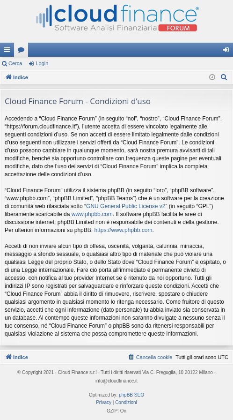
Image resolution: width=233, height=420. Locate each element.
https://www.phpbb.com (123, 230)
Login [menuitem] (228, 51)
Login (42, 63)
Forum (23, 51)
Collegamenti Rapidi (9, 51)
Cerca (15, 63)
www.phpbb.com (92, 214)
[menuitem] (224, 77)
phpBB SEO (131, 395)
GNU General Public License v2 (125, 206)
